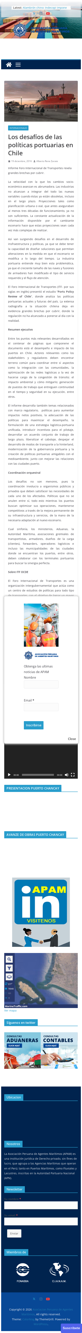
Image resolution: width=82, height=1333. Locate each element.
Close (72, 739)
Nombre (30, 677)
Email (29, 700)
